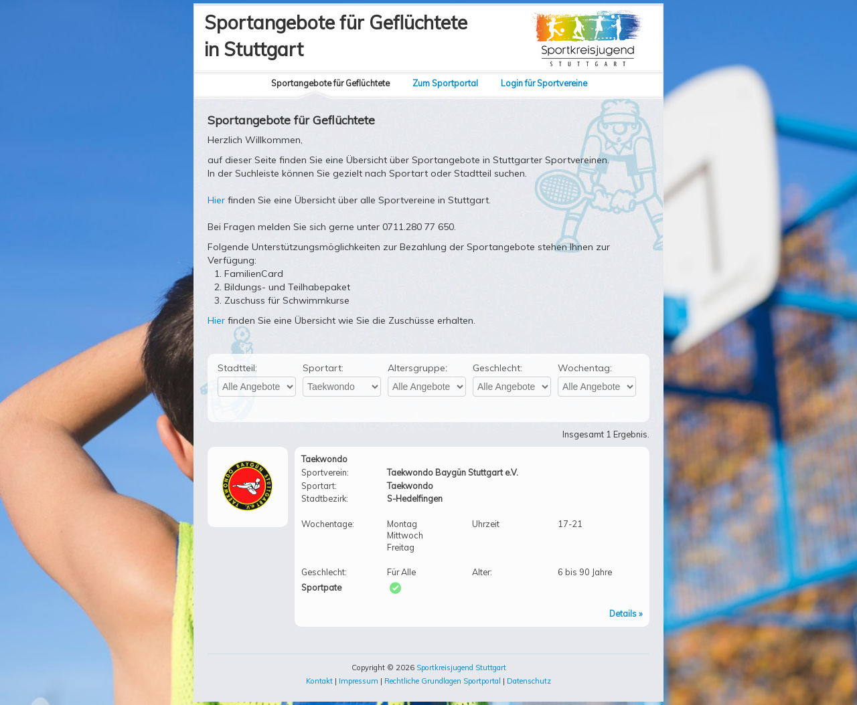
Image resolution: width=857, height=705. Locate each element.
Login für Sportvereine (544, 83)
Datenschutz (529, 681)
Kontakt (319, 681)
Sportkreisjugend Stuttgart (461, 667)
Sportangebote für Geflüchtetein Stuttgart (335, 36)
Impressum (358, 681)
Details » (626, 613)
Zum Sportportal (445, 83)
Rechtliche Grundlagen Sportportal (442, 681)
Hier (216, 200)
